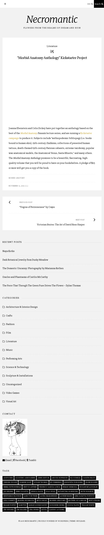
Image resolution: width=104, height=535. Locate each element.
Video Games (12, 392)
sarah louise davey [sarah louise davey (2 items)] (38, 505)
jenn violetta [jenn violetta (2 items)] (22, 491)
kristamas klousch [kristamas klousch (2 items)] (12, 496)
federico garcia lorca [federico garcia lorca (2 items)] (49, 487)
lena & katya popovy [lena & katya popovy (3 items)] (84, 496)
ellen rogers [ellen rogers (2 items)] (92, 482)
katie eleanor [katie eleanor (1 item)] (87, 491)
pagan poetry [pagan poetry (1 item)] (10, 505)
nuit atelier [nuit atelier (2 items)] (94, 500)
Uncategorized (14, 384)
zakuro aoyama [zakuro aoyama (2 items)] (57, 510)
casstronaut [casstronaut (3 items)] (89, 478)
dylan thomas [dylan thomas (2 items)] (41, 482)
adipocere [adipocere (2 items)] (8, 478)
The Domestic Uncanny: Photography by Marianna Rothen (32, 268)
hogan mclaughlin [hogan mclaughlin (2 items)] (89, 487)
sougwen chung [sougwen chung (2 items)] (57, 505)
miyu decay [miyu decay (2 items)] (42, 500)
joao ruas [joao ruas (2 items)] (50, 491)
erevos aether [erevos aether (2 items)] (30, 487)
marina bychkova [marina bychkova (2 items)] (26, 500)
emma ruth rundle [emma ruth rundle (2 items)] (12, 487)
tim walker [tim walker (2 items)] (21, 510)
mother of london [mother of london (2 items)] (77, 500)
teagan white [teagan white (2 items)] (88, 505)
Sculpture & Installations (19, 375)
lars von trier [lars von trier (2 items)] (31, 496)
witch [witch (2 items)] (44, 510)
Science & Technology (17, 367)
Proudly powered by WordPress (53, 521)
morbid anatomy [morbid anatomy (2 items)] (58, 500)
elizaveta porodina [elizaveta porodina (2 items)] (73, 482)
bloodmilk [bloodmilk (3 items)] (75, 478)
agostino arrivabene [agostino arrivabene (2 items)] (25, 478)
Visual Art (11, 401)
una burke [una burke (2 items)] (34, 510)
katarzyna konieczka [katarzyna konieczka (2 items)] (68, 491)
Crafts (9, 315)
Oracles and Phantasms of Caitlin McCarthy (25, 277)
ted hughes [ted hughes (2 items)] (9, 510)
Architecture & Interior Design (22, 307)
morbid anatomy (17, 178)
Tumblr (31, 460)
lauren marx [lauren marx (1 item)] (66, 496)
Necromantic (52, 19)
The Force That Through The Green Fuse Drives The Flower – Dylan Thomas (41, 285)
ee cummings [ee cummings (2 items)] (56, 482)
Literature (52, 46)
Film (8, 332)
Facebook (19, 460)
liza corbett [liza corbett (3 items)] (9, 500)
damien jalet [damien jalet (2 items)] (26, 482)
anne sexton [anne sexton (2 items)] (43, 478)
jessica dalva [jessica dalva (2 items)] (37, 491)
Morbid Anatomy (28, 133)
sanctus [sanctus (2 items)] (22, 505)
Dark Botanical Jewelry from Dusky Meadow (25, 259)
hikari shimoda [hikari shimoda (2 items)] (70, 487)
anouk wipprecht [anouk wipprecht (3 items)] (60, 478)
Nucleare (81, 521)
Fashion (10, 324)
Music (9, 349)
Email (6, 460)
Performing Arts (14, 358)
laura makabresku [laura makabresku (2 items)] (48, 496)
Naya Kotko (8, 251)
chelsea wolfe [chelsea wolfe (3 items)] (10, 482)
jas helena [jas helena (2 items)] (8, 491)
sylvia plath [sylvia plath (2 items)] (73, 505)
